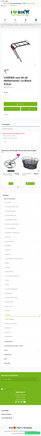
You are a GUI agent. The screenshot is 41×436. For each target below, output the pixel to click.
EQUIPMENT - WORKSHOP (12, 232)
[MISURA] (7, 95)
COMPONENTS (8, 341)
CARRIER (7, 315)
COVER (7, 263)
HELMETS (7, 250)
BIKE (5, 359)
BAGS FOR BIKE (9, 241)
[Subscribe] (38, 379)
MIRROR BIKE (8, 336)
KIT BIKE (7, 267)
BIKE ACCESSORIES (9, 198)
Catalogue (6, 195)
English (4, 5)
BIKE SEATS (8, 328)
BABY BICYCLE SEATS (11, 323)
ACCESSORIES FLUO (10, 215)
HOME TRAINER (9, 319)
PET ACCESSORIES (10, 228)
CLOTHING (8, 202)
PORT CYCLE (8, 306)
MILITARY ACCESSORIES (11, 224)
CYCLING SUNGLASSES (11, 289)
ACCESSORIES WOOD (11, 219)
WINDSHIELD (8, 293)
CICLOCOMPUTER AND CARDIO (13, 258)
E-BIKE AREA (7, 354)
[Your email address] (18, 379)
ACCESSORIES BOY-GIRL (11, 206)
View (11, 183)
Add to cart (20, 104)
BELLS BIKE (8, 245)
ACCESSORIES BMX (10, 211)
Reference (6, 87)
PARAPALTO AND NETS (11, 297)
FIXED (6, 350)
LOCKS (7, 280)
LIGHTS (7, 284)
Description (6, 124)
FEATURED (7, 363)
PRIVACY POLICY (10, 388)
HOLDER (7, 310)
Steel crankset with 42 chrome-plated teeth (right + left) (8, 175)
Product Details (7, 129)
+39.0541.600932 (15, 3)
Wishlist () (12, 5)
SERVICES (8, 332)
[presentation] (14, 384)
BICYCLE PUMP (9, 302)
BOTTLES (7, 237)
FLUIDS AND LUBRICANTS (12, 276)
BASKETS (7, 254)
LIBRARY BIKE (9, 271)
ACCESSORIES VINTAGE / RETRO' (13, 346)
